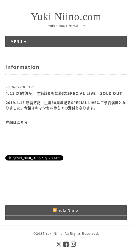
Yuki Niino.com (66, 16)
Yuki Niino (54, 233)
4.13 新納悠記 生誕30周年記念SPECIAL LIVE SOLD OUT (64, 93)
